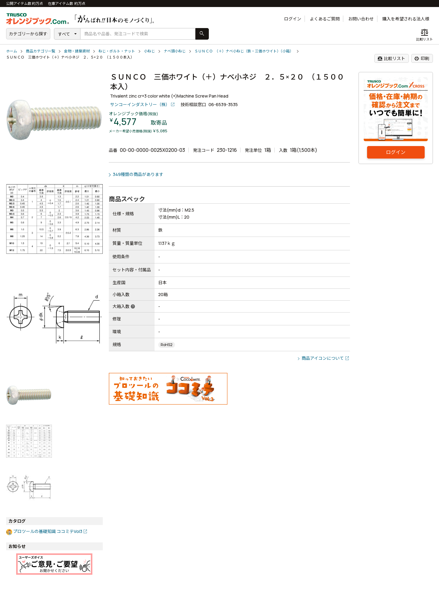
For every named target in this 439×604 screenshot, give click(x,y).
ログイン (292, 19)
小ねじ (149, 51)
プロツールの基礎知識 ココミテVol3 (47, 531)
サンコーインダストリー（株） (140, 104)
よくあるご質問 (325, 19)
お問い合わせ (361, 19)
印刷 (421, 58)
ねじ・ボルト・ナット (116, 51)
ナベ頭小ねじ (175, 51)
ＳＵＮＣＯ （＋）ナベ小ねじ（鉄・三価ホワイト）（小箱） (244, 51)
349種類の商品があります (138, 174)
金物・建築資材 (77, 51)
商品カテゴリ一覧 (40, 51)
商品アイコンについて (323, 358)
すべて (64, 34)
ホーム (11, 51)
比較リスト (391, 58)
